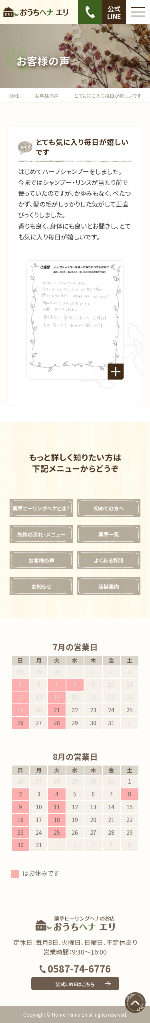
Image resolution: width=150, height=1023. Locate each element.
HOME (13, 95)
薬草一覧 (108, 534)
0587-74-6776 (75, 968)
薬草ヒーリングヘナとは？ (41, 508)
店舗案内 (108, 586)
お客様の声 (47, 95)
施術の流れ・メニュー (41, 534)
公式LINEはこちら (75, 984)
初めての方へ (109, 508)
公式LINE (114, 12)
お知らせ (41, 586)
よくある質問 (108, 560)
